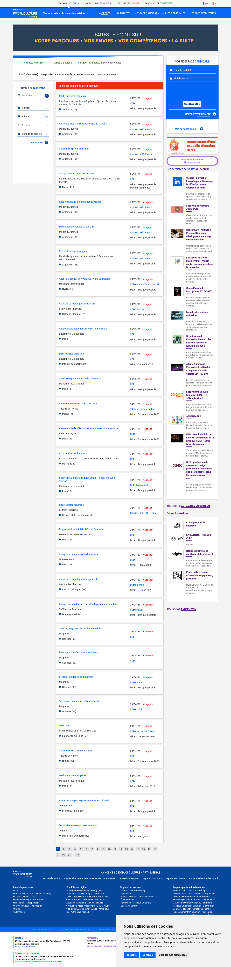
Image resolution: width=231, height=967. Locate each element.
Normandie (88, 899)
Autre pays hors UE (80, 911)
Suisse (93, 908)
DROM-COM (103, 905)
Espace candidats (148, 13)
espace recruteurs (204, 13)
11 (115, 849)
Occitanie (81, 902)
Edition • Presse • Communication (137, 896)
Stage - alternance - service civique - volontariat (89, 878)
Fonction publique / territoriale (28, 899)
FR (206, 3)
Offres (105, 13)
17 (149, 849)
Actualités (124, 13)
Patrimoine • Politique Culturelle (136, 902)
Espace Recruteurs (175, 878)
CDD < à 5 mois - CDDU (25, 896)
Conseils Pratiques (129, 878)
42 (77, 854)
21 (69, 854)
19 (58, 854)
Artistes (178, 896)
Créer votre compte (200, 114)
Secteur (24, 125)
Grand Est (85, 896)
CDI (16, 890)
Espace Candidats (152, 878)
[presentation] (189, 90)
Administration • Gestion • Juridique (190, 890)
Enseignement (181, 911)
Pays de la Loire (95, 902)
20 (63, 854)
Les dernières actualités (188, 169)
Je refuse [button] (148, 955)
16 (143, 849)
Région (24, 116)
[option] (192, 559)
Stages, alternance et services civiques (101, 62)
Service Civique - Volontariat (28, 905)
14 (132, 849)
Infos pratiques (175, 13)
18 (154, 849)
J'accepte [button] (132, 955)
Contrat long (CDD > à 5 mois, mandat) (32, 893)
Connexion (192, 103)
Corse (76, 896)
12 (120, 849)
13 (126, 849)
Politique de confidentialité (203, 878)
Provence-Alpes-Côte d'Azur (81, 905)
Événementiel (127, 899)
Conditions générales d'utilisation (74, 929)
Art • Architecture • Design (133, 890)
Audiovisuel (126, 893)
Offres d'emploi (63, 62)
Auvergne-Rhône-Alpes (77, 890)
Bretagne (87, 893)
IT (214, 3)
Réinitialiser (39, 142)
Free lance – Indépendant (26, 902)
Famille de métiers (30, 133)
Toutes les (189, 505)
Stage (17, 908)
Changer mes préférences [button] (173, 955)
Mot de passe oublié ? (189, 129)
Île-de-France (74, 899)
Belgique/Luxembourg (78, 908)
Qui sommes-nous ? (41, 929)
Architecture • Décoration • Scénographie (194, 893)
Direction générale (202, 908)
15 (137, 849)
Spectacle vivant (129, 905)
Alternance (19, 911)
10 (109, 849)
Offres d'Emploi (51, 878)
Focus (177, 513)
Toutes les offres (36, 62)
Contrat (24, 107)
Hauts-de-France (100, 896)
